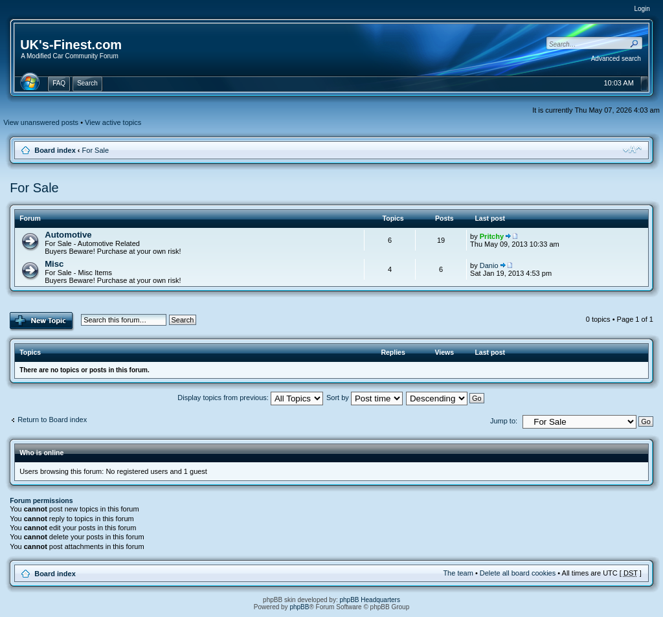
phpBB (299, 607)
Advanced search (616, 58)
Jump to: (503, 421)
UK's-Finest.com (71, 45)
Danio (489, 265)
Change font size (632, 149)
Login (641, 8)
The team (458, 573)
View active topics (113, 122)
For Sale (95, 150)
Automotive (68, 235)
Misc (54, 264)
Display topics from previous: (250, 397)
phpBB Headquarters (370, 599)
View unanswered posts (40, 122)
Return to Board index (52, 419)
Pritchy (492, 236)
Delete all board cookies (518, 573)
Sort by (364, 397)
